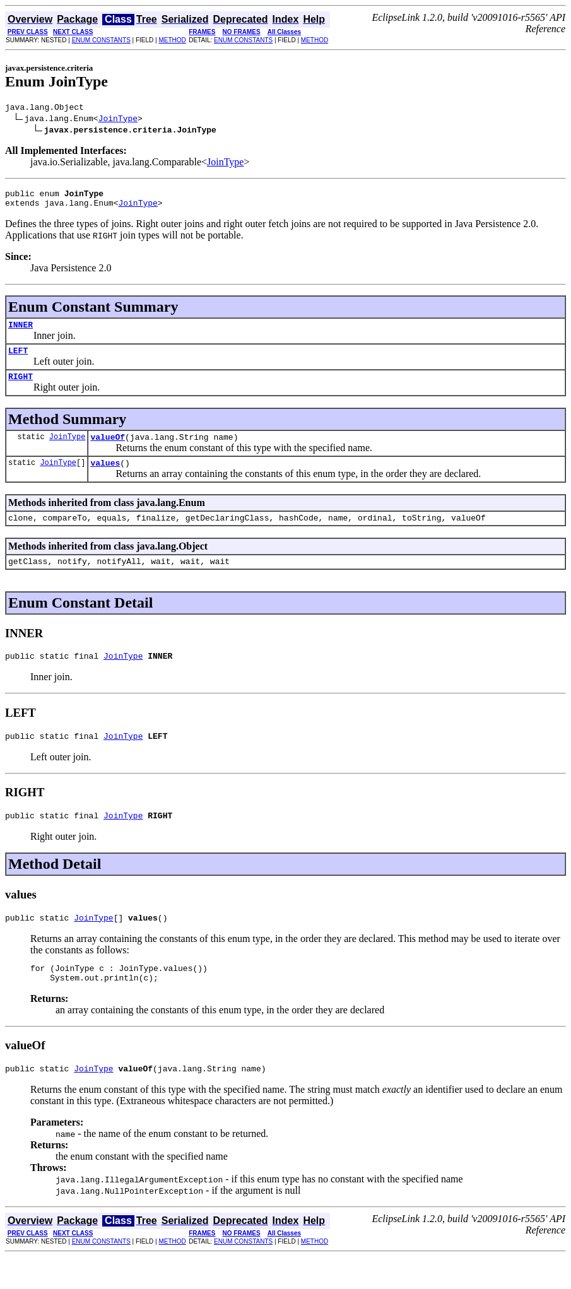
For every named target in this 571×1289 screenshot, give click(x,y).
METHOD (171, 40)
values (105, 477)
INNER (20, 332)
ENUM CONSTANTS (101, 40)
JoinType (118, 120)
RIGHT (20, 387)
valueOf (107, 450)
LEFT (18, 359)
